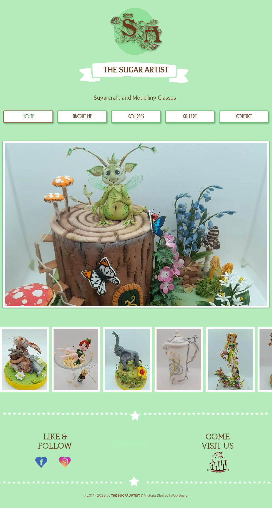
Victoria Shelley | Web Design (166, 495)
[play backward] (7, 359)
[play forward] (265, 359)
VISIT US (217, 447)
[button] (190, 116)
